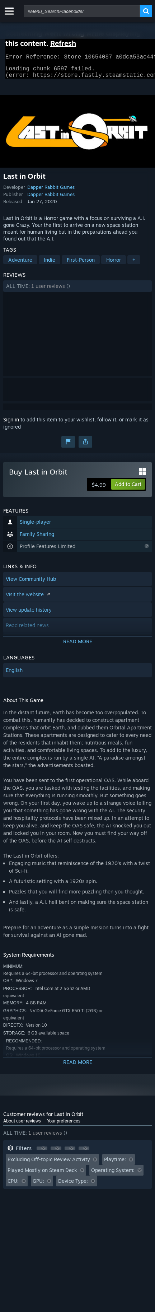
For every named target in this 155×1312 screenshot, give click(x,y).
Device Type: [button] (73, 1185)
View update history (29, 614)
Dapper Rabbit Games (51, 191)
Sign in (11, 424)
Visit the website (29, 599)
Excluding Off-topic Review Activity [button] (49, 1164)
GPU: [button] (38, 1185)
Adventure (20, 264)
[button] (77, 290)
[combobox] (82, 11)
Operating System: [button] (113, 1174)
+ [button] (133, 264)
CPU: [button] (13, 1185)
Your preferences (63, 1125)
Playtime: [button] (115, 1164)
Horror (113, 264)
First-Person (81, 264)
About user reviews (22, 1125)
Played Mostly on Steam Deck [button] (42, 1174)
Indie (49, 264)
